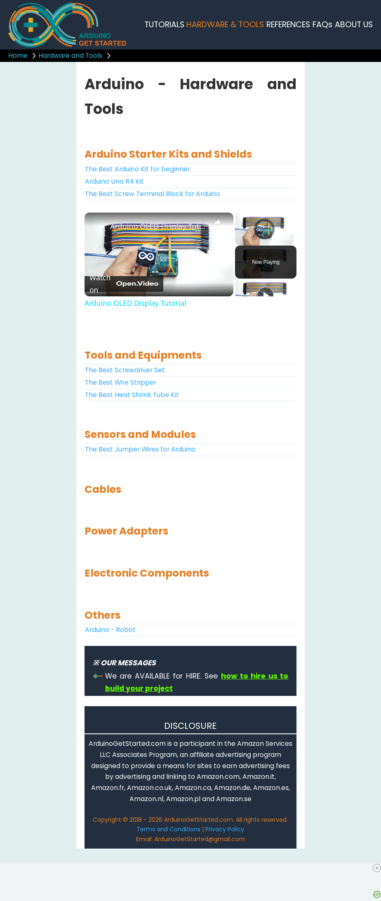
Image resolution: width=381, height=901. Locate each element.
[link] (97, 226)
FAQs (322, 24)
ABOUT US (354, 24)
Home (18, 55)
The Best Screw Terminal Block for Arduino (152, 194)
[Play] (265, 295)
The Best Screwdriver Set (125, 370)
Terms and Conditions (168, 829)
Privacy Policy (224, 829)
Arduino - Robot (110, 629)
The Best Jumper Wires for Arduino (140, 449)
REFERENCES (288, 24)
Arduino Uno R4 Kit (114, 181)
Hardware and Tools (70, 55)
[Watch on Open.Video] (124, 284)
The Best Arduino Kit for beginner (137, 169)
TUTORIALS (164, 24)
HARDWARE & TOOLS (225, 24)
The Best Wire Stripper (120, 382)
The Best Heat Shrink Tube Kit (132, 395)
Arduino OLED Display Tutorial (157, 226)
